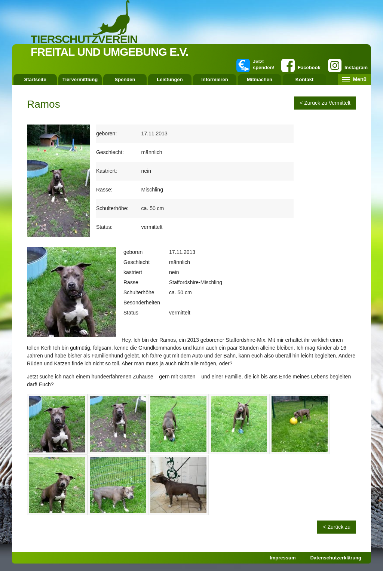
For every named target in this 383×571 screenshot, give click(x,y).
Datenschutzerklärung (335, 558)
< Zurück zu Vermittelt (325, 103)
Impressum (282, 558)
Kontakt (304, 79)
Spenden (125, 79)
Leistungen (170, 79)
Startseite (35, 79)
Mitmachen (259, 79)
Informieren (214, 79)
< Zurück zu (336, 527)
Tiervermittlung (80, 79)
